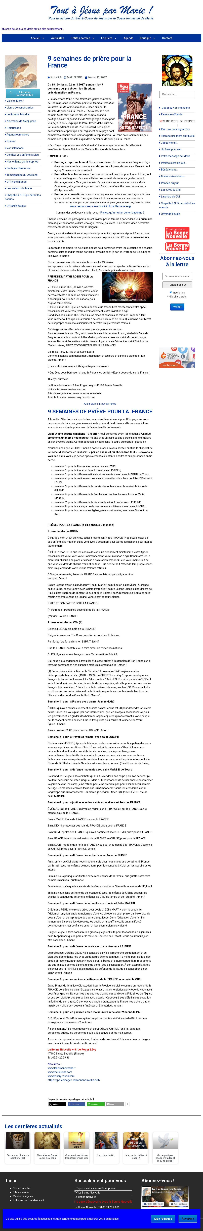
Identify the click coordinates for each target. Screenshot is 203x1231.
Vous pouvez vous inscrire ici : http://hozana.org (100, 206)
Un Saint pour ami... (172, 149)
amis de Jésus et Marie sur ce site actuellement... (32, 28)
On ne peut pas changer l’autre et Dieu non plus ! (165, 1158)
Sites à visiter (21, 1192)
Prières (11, 141)
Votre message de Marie (175, 156)
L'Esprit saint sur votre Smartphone (94, 1188)
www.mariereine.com (60, 1072)
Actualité (56, 77)
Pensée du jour (170, 183)
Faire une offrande (171, 114)
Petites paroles (83, 38)
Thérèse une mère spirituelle (178, 136)
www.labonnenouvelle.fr (61, 1068)
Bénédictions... (169, 169)
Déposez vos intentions (176, 107)
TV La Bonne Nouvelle (87, 1192)
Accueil (38, 38)
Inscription (179, 292)
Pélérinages (14, 128)
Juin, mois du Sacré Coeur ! (136, 1157)
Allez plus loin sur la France (100, 403)
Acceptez (188, 1218)
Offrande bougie (16, 206)
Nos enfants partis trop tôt (22, 161)
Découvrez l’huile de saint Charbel (18, 1157)
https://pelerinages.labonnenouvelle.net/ (74, 1080)
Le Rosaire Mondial (18, 114)
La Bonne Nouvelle (85, 1196)
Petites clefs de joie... (173, 162)
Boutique (147, 38)
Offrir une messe (17, 181)
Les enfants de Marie (19, 188)
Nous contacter (21, 1188)
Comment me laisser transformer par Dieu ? (76, 1158)
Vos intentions (15, 148)
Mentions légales (23, 1196)
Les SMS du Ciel (171, 189)
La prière (109, 38)
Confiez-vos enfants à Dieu (23, 154)
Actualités (57, 38)
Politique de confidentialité (28, 1200)
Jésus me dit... (169, 142)
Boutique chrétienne (18, 168)
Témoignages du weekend (22, 174)
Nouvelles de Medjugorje (21, 121)
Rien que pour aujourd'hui (175, 129)
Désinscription (178, 296)
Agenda (128, 38)
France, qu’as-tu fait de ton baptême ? (122, 212)
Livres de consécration (20, 107)
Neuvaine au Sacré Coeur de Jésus (47, 1157)
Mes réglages (163, 1218)
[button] (57, 1104)
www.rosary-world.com (61, 1076)
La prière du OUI (170, 196)
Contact (167, 38)
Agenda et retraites (18, 134)
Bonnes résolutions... (173, 176)
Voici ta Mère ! (15, 100)
